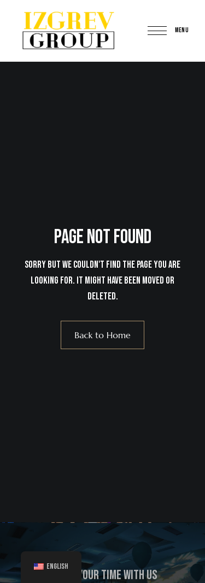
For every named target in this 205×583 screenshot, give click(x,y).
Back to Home (102, 334)
